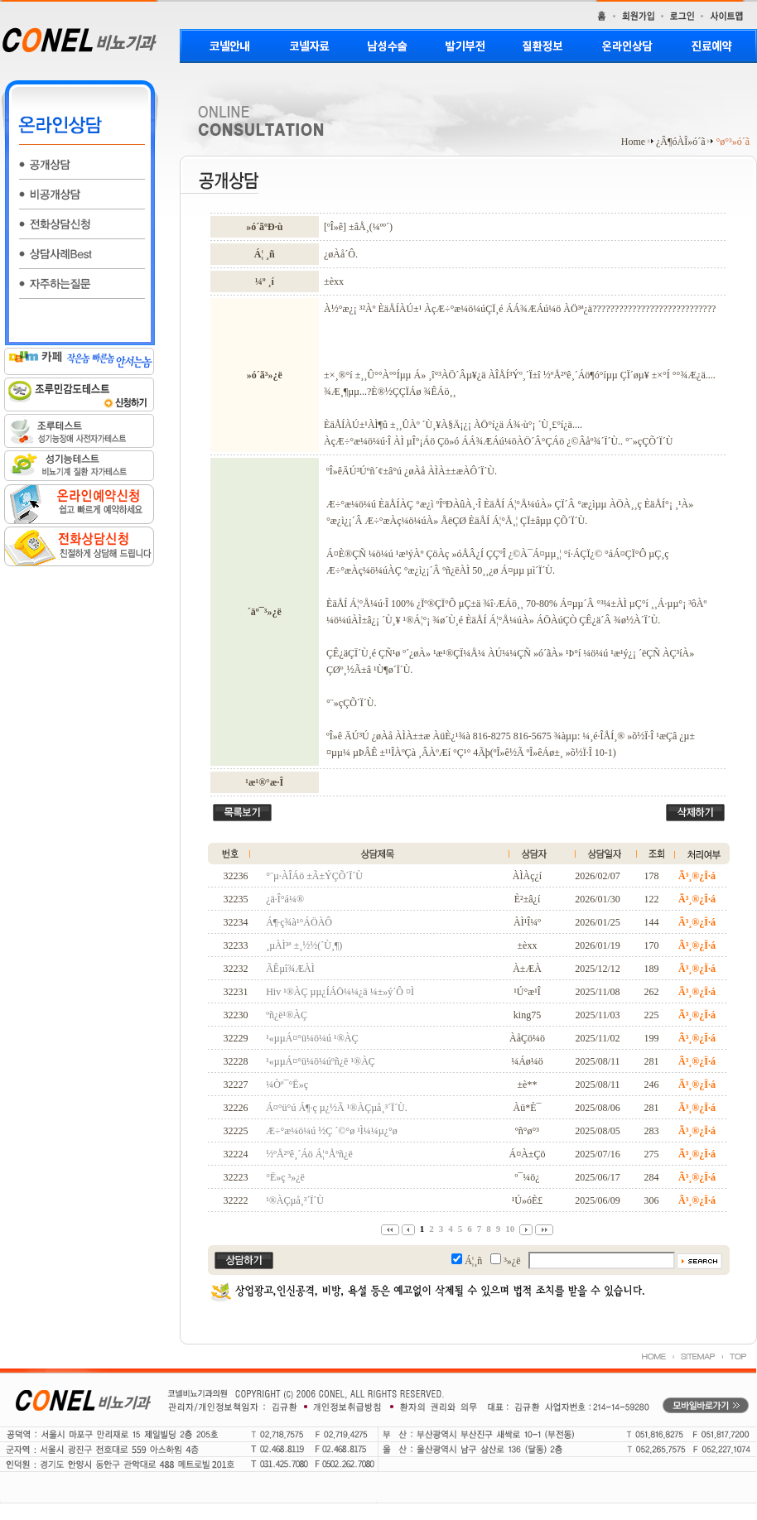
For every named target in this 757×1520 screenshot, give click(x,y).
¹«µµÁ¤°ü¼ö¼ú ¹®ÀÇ (312, 1038)
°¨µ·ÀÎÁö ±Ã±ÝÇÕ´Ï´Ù (314, 876)
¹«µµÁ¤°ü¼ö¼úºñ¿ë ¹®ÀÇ (320, 1061)
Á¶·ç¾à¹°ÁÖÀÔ (299, 922)
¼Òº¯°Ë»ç (287, 1084)
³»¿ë (512, 1261)
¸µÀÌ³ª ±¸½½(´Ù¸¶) (304, 945)
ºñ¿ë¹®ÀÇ (286, 1015)
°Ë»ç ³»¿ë (285, 1177)
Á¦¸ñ (473, 1261)
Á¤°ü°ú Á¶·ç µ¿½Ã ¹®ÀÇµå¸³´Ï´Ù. (336, 1108)
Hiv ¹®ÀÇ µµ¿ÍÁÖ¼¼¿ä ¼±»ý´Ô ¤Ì (340, 992)
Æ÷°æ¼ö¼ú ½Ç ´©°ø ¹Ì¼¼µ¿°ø (332, 1131)
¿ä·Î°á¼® (285, 899)
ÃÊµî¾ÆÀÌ (290, 968)
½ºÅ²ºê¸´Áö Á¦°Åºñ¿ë (309, 1154)
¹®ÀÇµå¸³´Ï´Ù (295, 1200)
